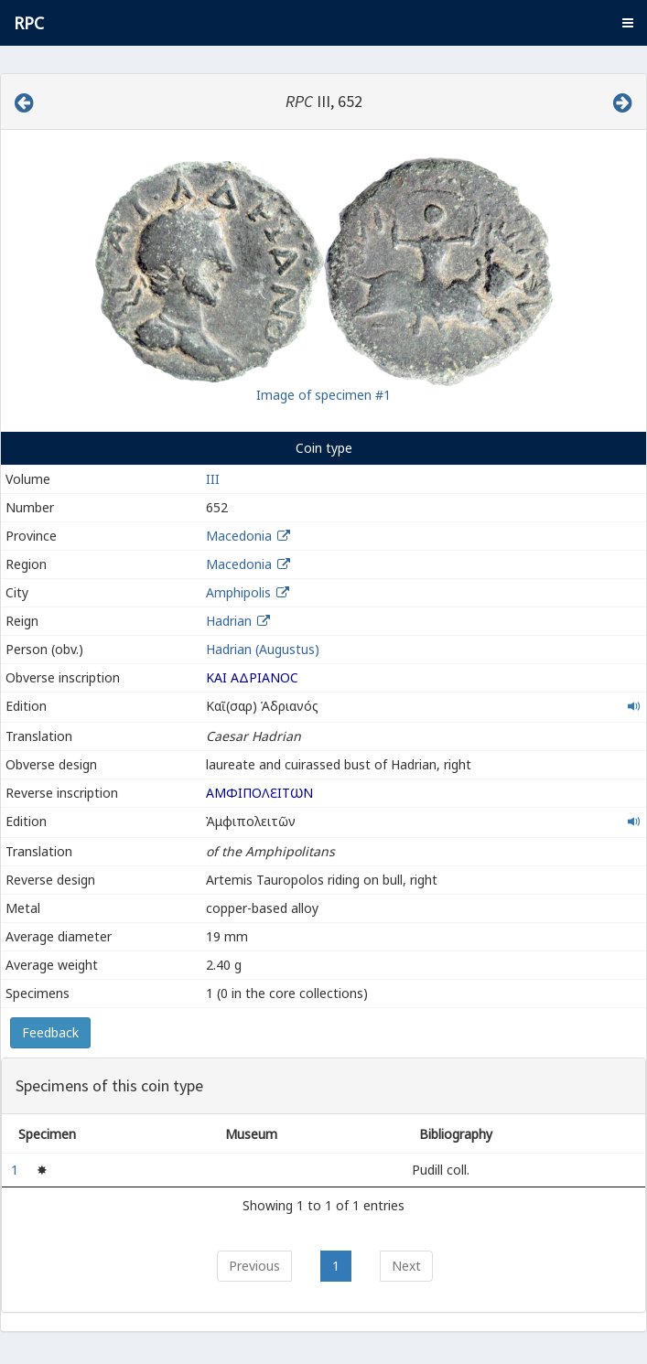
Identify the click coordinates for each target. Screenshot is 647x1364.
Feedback (50, 1032)
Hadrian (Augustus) (262, 649)
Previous (254, 1265)
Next (406, 1265)
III (213, 479)
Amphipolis (238, 592)
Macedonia (239, 535)
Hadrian (229, 620)
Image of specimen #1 (323, 394)
